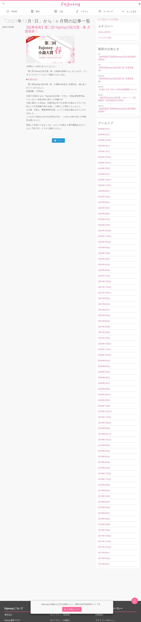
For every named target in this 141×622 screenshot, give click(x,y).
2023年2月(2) (104, 225)
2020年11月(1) (104, 349)
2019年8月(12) (104, 434)
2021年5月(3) (104, 315)
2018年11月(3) (104, 479)
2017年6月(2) (104, 558)
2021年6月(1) (104, 309)
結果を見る (33, 79)
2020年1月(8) (104, 405)
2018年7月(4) (104, 496)
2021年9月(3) (104, 298)
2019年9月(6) (104, 428)
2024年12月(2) (104, 157)
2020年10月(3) (104, 355)
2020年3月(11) (104, 394)
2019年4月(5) (104, 456)
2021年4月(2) (104, 321)
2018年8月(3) (104, 490)
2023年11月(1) (104, 185)
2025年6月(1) (104, 145)
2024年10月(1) (104, 162)
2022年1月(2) (104, 275)
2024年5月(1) (104, 174)
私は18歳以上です (72, 609)
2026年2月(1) (104, 134)
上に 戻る (134, 601)
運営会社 (8, 614)
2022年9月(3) (104, 247)
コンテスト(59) (104, 37)
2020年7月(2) (104, 371)
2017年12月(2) (104, 535)
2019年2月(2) (104, 467)
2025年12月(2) (104, 140)
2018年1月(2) (104, 530)
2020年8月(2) (104, 366)
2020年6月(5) (104, 377)
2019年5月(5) (104, 451)
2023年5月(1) (104, 208)
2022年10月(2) (104, 241)
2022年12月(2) (104, 230)
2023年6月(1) (104, 202)
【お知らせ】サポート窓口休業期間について (117, 89)
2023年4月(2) (104, 213)
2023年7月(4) (104, 196)
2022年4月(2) (104, 258)
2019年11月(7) (104, 417)
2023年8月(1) (104, 191)
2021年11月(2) (104, 287)
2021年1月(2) (104, 338)
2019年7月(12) (104, 439)
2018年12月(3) (104, 473)
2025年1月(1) (104, 151)
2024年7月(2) (104, 168)
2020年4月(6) (104, 388)
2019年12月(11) (105, 411)
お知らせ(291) (104, 32)
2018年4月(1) (104, 513)
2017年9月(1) (104, 552)
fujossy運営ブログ (12, 620)
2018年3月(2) (104, 518)
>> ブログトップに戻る (108, 19)
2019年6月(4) (104, 445)
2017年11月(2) (104, 541)
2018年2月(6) (104, 524)
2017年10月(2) (104, 547)
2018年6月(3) (104, 501)
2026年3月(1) (104, 128)
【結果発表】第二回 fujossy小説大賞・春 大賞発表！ (57, 29)
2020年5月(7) (104, 383)
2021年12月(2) (104, 281)
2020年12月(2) (104, 343)
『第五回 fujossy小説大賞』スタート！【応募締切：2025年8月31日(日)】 (117, 99)
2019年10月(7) (104, 422)
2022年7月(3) (104, 253)
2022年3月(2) (104, 264)
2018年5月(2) (104, 507)
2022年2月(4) (104, 270)
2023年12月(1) (104, 179)
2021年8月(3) (104, 304)
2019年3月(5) (104, 462)
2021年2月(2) (104, 332)
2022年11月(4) (104, 236)
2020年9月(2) (104, 360)
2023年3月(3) (104, 219)
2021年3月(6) (104, 326)
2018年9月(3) (104, 484)
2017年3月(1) (104, 564)
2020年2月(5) (104, 400)
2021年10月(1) (104, 292)
